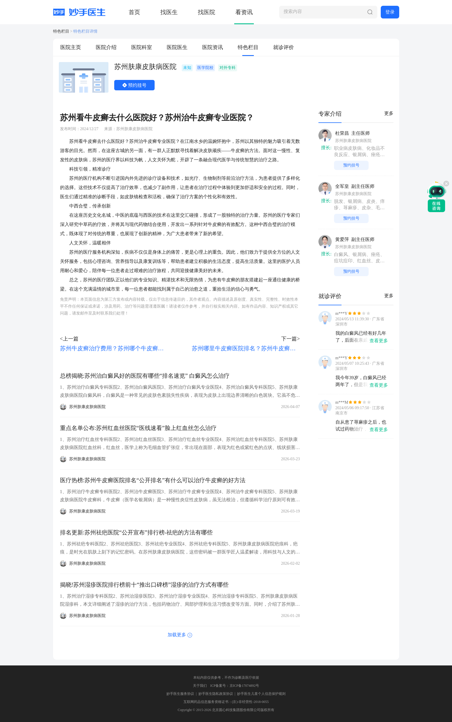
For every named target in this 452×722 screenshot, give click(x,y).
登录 (390, 12)
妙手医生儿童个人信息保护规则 (261, 694)
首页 (134, 12)
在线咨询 (437, 196)
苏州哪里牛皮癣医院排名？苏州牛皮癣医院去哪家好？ (246, 348)
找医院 (206, 12)
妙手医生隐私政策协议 (215, 694)
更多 (388, 113)
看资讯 (244, 12)
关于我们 (200, 686)
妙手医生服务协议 (180, 694)
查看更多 (379, 340)
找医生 (169, 12)
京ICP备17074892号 (244, 686)
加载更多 (177, 634)
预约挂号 (134, 85)
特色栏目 (61, 31)
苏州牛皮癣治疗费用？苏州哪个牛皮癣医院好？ (114, 348)
